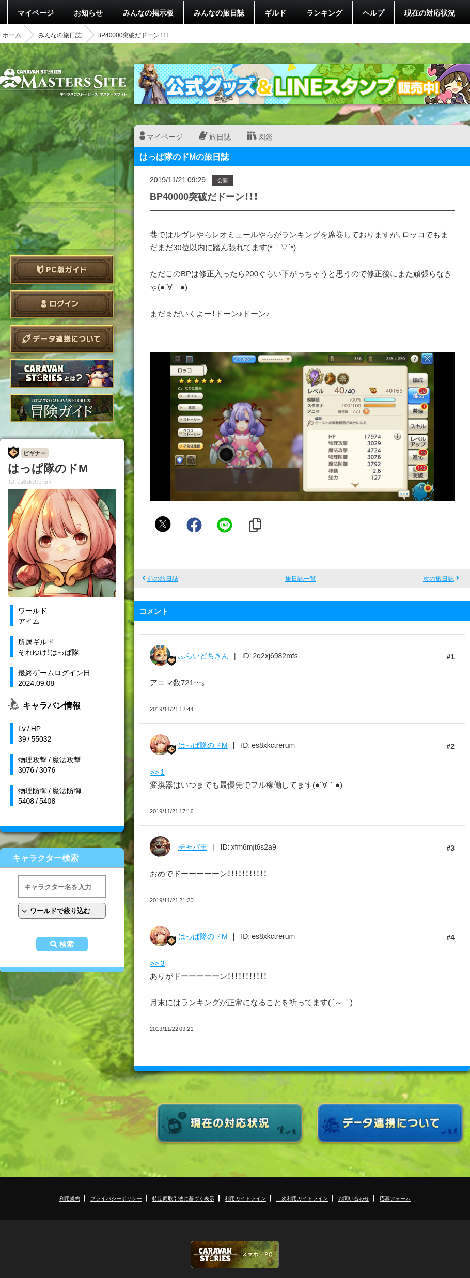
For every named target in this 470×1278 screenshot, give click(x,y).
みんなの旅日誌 (219, 12)
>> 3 (157, 962)
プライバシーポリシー (116, 1198)
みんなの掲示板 (148, 12)
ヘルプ (373, 12)
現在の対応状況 (429, 12)
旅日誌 (220, 136)
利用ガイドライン (245, 1198)
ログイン (62, 304)
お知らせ (88, 12)
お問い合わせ (353, 1198)
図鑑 (265, 136)
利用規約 (69, 1198)
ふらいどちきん (203, 655)
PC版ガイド (62, 269)
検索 (66, 944)
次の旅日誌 (438, 578)
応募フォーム (395, 1198)
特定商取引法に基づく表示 (183, 1198)
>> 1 (157, 771)
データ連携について (62, 339)
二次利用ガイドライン (302, 1198)
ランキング (324, 12)
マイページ (36, 12)
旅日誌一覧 (300, 578)
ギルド (275, 12)
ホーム (12, 34)
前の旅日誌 (162, 578)
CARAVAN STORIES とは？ (62, 373)
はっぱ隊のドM (203, 745)
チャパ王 (192, 846)
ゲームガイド (62, 408)
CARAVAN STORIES (235, 1254)
